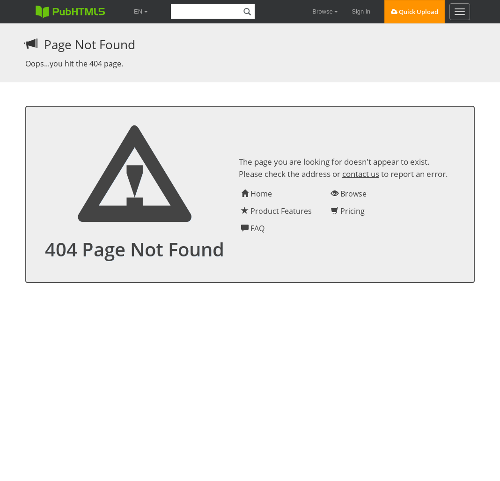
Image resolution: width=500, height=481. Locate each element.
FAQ (253, 228)
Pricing (348, 211)
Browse (325, 11)
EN (140, 11)
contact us (360, 173)
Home (256, 194)
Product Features (276, 211)
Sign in (361, 11)
